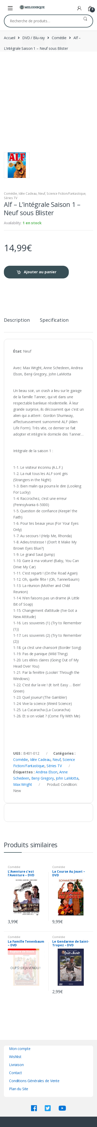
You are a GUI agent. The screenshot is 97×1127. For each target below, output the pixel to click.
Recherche (85, 21)
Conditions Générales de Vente (34, 1080)
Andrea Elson (46, 771)
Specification (54, 320)
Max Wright (22, 784)
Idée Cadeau (28, 193)
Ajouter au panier (40, 271)
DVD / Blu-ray (33, 37)
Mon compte (20, 1048)
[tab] (16, 322)
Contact (15, 1072)
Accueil (9, 37)
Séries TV (10, 198)
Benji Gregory (42, 778)
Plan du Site (18, 1088)
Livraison (16, 1064)
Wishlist (15, 1056)
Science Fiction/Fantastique (66, 193)
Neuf (41, 193)
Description (16, 320)
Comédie (59, 37)
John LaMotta (67, 778)
